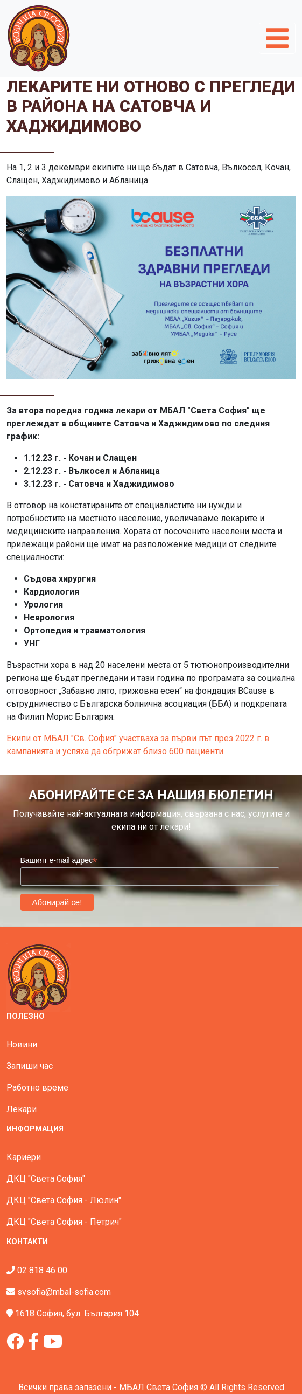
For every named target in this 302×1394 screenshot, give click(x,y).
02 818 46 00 (42, 1270)
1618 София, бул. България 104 (77, 1313)
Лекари (21, 1109)
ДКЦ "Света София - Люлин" (63, 1200)
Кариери (23, 1157)
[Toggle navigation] (277, 38)
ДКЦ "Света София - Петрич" (64, 1222)
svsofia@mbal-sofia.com (64, 1292)
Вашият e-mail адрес (58, 860)
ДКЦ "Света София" (45, 1179)
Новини (21, 1044)
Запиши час (29, 1066)
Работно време (37, 1087)
